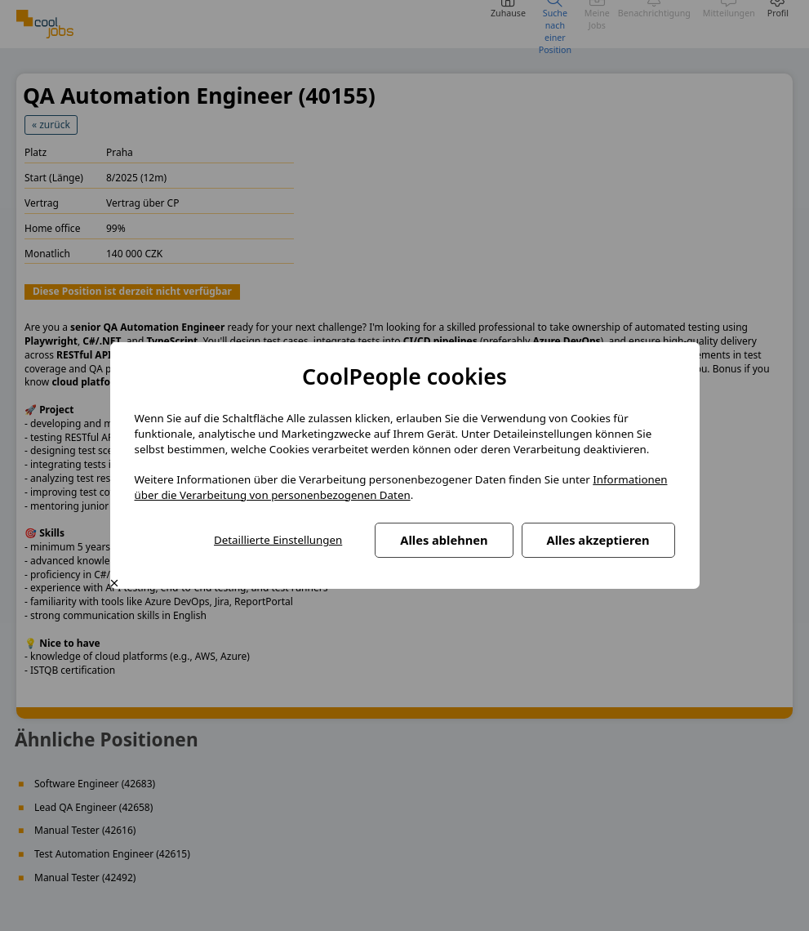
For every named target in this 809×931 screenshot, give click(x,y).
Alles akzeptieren (598, 540)
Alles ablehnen (443, 540)
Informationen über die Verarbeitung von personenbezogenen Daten (401, 487)
